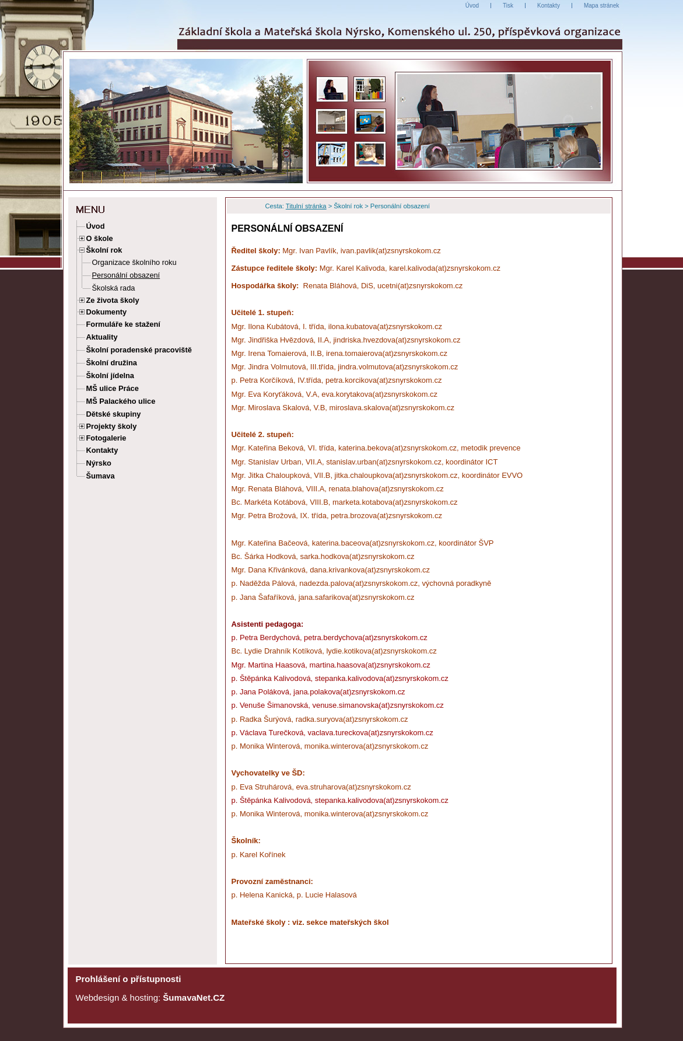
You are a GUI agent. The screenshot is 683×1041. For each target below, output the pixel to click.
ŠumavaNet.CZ (194, 997)
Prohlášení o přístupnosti (128, 979)
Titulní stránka (306, 205)
